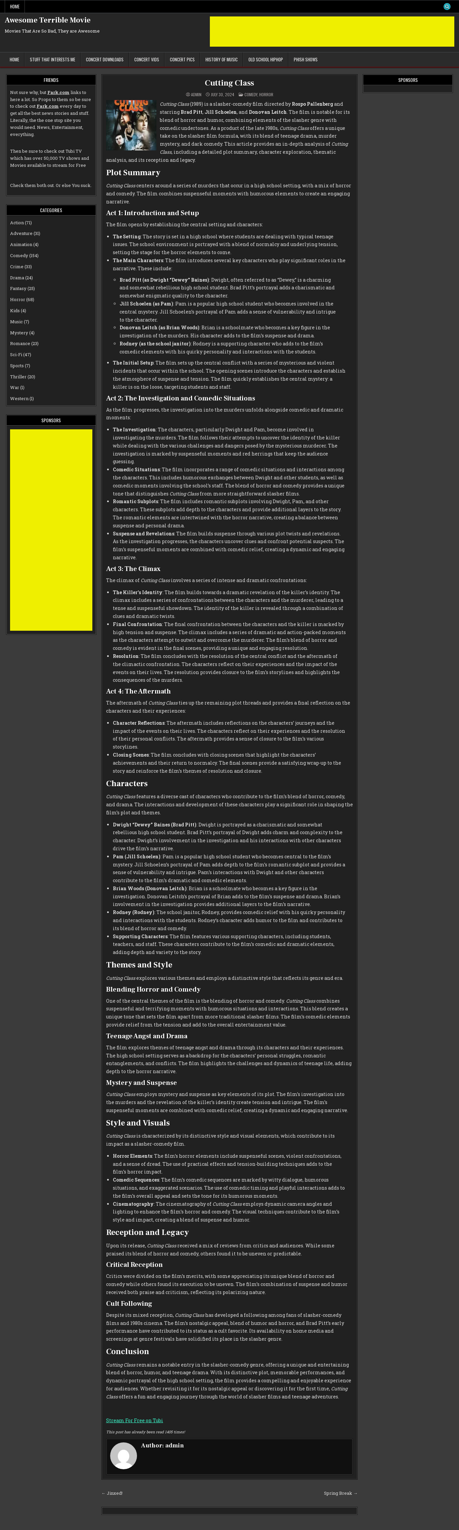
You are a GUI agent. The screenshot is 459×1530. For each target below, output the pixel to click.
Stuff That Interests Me (52, 59)
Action (17, 223)
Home (14, 6)
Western (19, 398)
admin (196, 95)
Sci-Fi (16, 354)
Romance (20, 343)
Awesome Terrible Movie (48, 20)
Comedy (250, 94)
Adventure (21, 233)
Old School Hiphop (265, 59)
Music (16, 322)
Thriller (18, 377)
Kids (15, 310)
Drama (17, 278)
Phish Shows (306, 59)
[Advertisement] (332, 31)
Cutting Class (229, 83)
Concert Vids (146, 59)
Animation (21, 244)
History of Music (221, 59)
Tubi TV (73, 151)
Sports (17, 366)
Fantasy (18, 288)
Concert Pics (182, 59)
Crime (17, 267)
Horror (266, 94)
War (14, 387)
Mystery (19, 333)
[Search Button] (447, 6)
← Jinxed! (112, 1493)
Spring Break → (341, 1493)
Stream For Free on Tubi (134, 1420)
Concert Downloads (105, 59)
